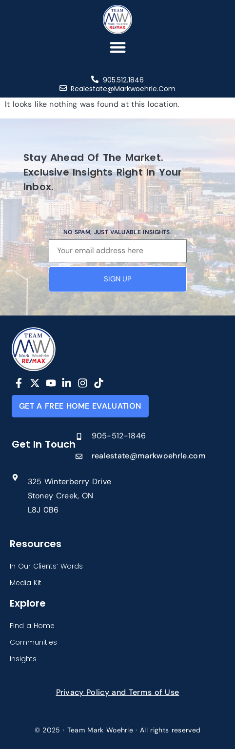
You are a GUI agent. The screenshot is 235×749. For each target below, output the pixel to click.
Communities (33, 642)
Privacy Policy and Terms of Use (117, 692)
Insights (23, 659)
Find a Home (32, 626)
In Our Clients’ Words (46, 566)
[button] (118, 47)
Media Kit (25, 583)
